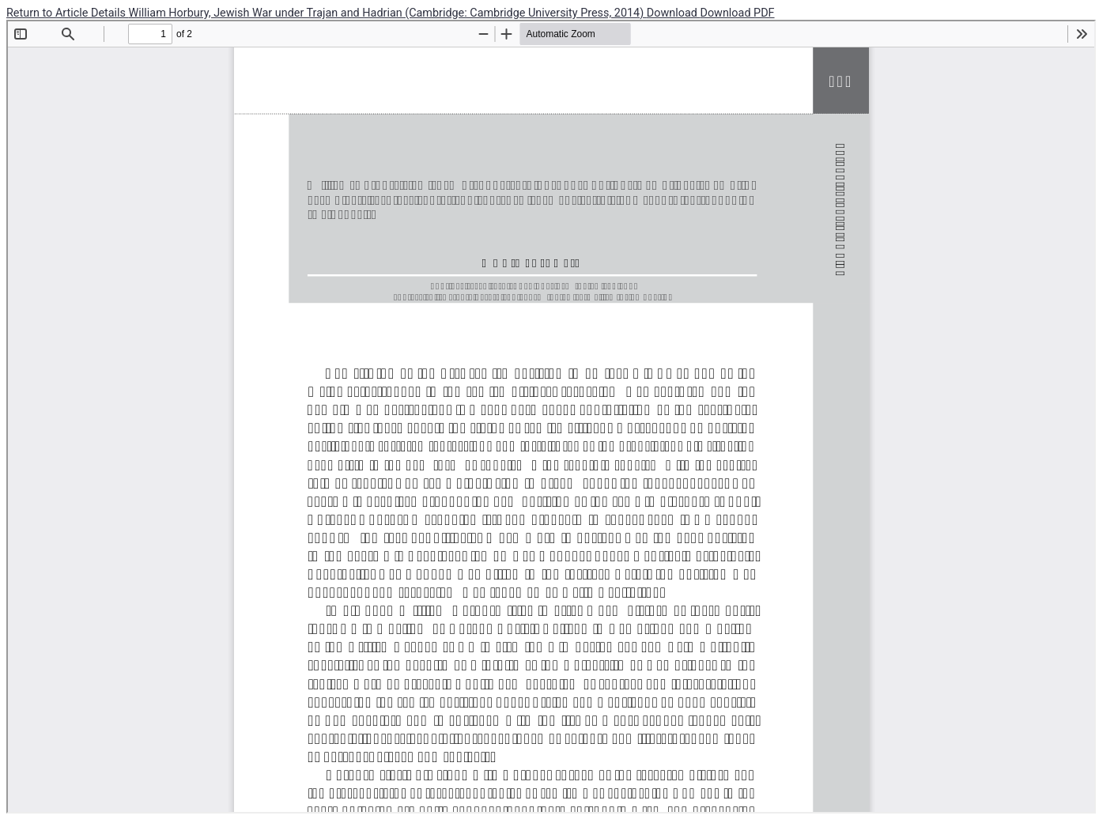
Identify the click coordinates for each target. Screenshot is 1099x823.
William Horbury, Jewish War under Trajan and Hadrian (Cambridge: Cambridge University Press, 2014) (388, 13)
